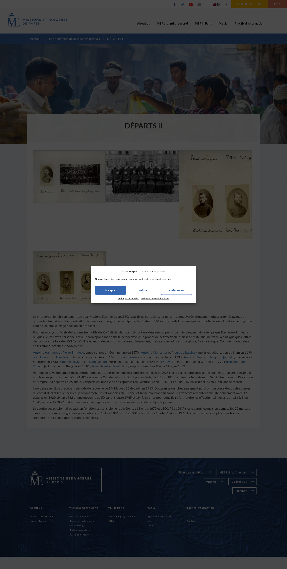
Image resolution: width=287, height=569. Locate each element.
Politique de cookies (128, 298)
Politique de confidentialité (155, 298)
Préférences (176, 290)
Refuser (143, 290)
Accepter (110, 290)
